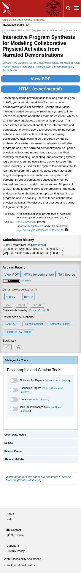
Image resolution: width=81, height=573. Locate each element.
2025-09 (37, 305)
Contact (16, 530)
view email (38, 244)
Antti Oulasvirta (44, 66)
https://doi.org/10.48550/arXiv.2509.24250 (40, 230)
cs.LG (45, 310)
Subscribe (17, 535)
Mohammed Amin (70, 62)
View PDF (40, 78)
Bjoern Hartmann (63, 66)
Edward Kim (9, 62)
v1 (34, 30)
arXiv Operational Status (21, 565)
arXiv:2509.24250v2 (32, 225)
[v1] (5, 249)
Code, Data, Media (15, 434)
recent (21, 305)
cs (30, 310)
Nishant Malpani (12, 66)
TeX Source (66, 274)
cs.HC (36, 310)
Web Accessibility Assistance (22, 558)
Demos (8, 443)
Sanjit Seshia (10, 70)
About (10, 514)
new (7, 305)
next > (28, 296)
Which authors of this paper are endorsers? (33, 476)
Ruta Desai (28, 66)
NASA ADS (11, 323)
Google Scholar (34, 323)
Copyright (12, 545)
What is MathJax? (29, 480)
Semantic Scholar (60, 323)
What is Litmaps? (39, 399)
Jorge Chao (36, 62)
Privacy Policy (15, 550)
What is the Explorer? (57, 380)
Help (9, 519)
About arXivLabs (14, 459)
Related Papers (13, 451)
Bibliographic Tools (16, 360)
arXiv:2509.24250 (27, 221)
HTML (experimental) (40, 89)
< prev (10, 296)
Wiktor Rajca (51, 62)
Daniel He (23, 62)
